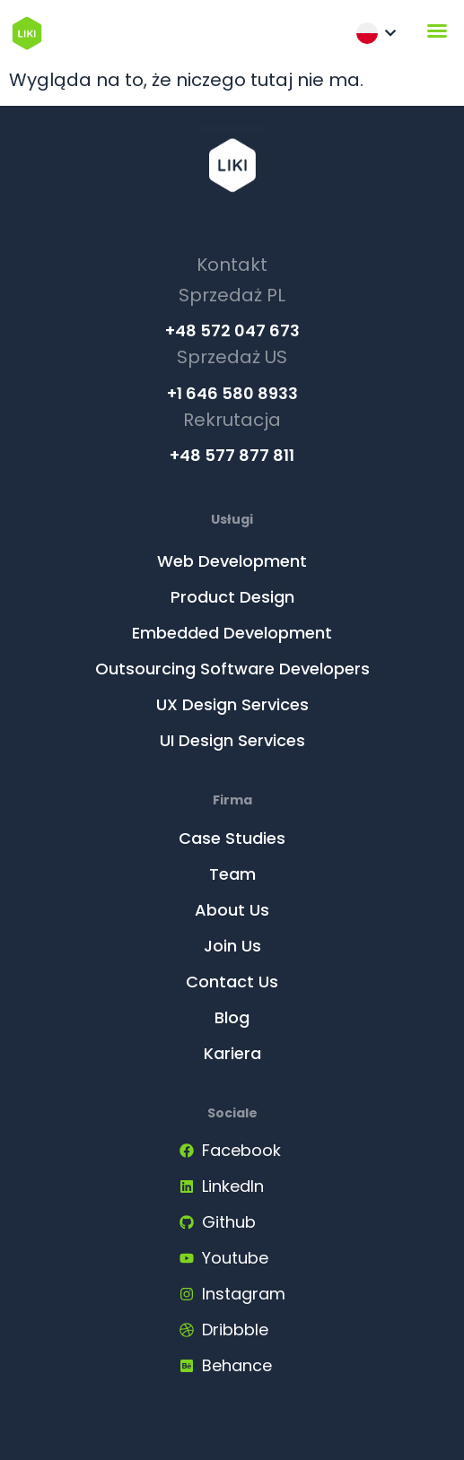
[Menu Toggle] (437, 30)
